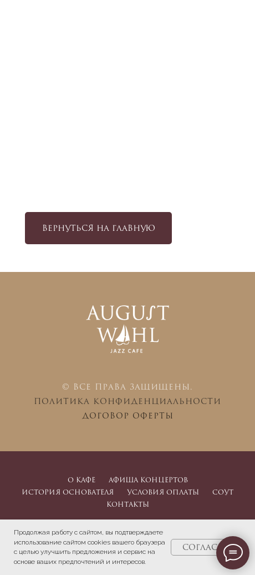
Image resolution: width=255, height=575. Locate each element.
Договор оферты (128, 415)
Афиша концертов (148, 479)
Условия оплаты (163, 492)
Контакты (127, 504)
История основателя (68, 492)
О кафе (81, 479)
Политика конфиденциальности (127, 401)
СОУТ (222, 492)
